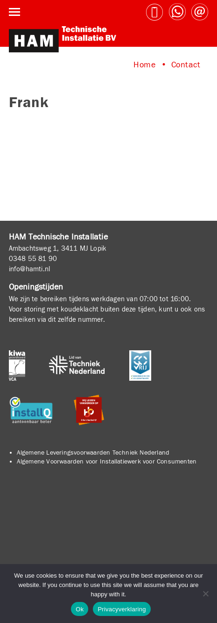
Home (144, 65)
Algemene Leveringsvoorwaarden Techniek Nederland (93, 452)
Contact (186, 65)
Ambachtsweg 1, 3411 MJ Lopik (58, 248)
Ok (80, 609)
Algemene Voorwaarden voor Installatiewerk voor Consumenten (107, 461)
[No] (205, 593)
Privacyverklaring (122, 609)
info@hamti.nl (29, 269)
